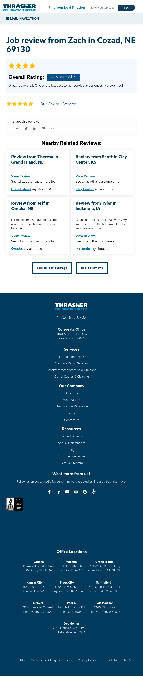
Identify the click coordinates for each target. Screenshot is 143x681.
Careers (71, 413)
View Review (20, 176)
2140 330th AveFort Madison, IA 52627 (104, 608)
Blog (71, 450)
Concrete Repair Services (71, 363)
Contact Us (71, 420)
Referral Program (71, 463)
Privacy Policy (87, 660)
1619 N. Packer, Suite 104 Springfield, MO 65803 (103, 587)
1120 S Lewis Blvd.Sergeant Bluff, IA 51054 (67, 587)
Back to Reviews (92, 268)
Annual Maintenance (71, 443)
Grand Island (21, 189)
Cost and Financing (71, 436)
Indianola (83, 249)
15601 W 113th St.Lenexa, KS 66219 (34, 587)
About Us (71, 393)
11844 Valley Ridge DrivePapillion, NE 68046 (39, 566)
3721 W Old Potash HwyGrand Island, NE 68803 (104, 566)
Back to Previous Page (52, 268)
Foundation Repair (71, 357)
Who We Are (71, 400)
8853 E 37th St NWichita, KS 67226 (71, 566)
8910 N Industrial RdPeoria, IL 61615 (71, 608)
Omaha (17, 249)
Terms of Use (109, 660)
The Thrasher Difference (71, 406)
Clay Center (85, 189)
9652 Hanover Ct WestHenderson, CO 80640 (38, 608)
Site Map (127, 660)
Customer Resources (71, 456)
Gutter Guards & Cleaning (71, 376)
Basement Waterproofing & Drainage (71, 370)
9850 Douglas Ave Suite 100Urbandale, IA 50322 (71, 628)
